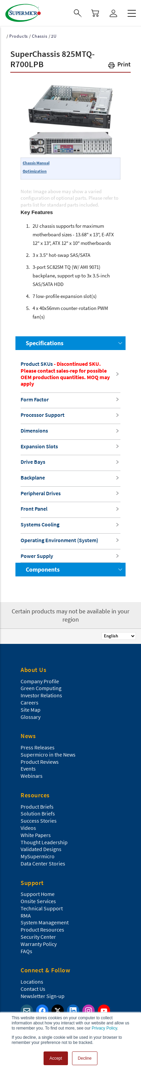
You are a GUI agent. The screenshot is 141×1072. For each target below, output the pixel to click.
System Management (45, 922)
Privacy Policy (104, 1028)
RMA (26, 915)
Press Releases (38, 747)
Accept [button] (55, 1058)
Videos (28, 827)
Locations (32, 981)
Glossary (30, 716)
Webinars (32, 775)
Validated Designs (41, 849)
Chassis (39, 36)
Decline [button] (85, 1058)
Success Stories (39, 820)
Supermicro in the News (48, 754)
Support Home (38, 893)
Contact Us (33, 988)
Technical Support (42, 908)
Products (18, 36)
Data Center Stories (43, 863)
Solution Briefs (38, 813)
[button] (119, 65)
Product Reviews (40, 761)
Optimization (35, 171)
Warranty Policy (39, 943)
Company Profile (40, 681)
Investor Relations (41, 695)
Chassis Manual (36, 162)
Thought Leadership (44, 842)
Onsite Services (38, 901)
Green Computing (41, 688)
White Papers (36, 835)
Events (28, 768)
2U (54, 36)
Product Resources (42, 929)
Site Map (30, 709)
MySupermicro (38, 856)
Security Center (38, 936)
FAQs (26, 951)
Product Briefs (37, 806)
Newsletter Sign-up (42, 996)
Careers (29, 702)
